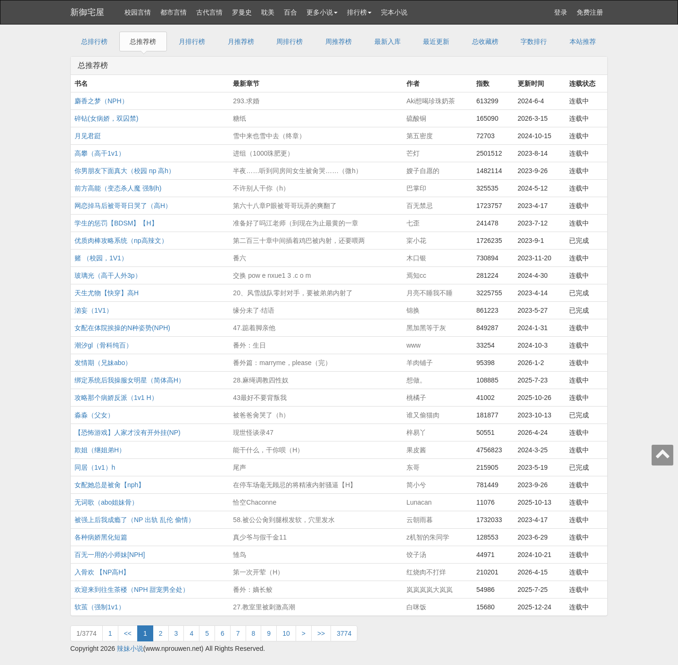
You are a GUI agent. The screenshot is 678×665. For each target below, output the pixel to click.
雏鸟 (239, 554)
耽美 (267, 12)
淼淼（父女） (94, 415)
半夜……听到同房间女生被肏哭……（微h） (297, 171)
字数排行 (534, 41)
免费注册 (590, 12)
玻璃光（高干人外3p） (107, 275)
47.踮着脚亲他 (254, 328)
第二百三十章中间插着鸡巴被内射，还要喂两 (299, 240)
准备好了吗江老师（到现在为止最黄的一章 (295, 223)
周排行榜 (289, 41)
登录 (560, 12)
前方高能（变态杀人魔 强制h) (117, 188)
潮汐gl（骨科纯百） (103, 345)
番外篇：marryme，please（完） (282, 362)
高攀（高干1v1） (99, 153)
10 (286, 633)
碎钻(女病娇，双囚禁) (106, 118)
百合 (290, 12)
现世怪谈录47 (253, 432)
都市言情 (173, 12)
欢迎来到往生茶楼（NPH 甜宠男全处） (131, 589)
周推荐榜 (338, 41)
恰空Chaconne (254, 502)
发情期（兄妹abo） (103, 362)
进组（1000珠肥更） (263, 153)
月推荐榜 (241, 41)
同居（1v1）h (94, 467)
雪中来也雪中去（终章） (269, 136)
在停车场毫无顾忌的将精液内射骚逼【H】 (294, 485)
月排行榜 (192, 41)
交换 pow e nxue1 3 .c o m (272, 275)
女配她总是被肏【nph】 (109, 485)
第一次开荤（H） (258, 572)
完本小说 (394, 12)
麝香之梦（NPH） (101, 101)
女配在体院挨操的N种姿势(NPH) (122, 328)
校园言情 (137, 12)
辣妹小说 (130, 648)
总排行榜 (94, 41)
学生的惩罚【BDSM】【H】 (116, 223)
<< (128, 633)
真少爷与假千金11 (260, 537)
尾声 (239, 467)
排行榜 (359, 12)
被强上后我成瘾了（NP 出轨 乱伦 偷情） (134, 520)
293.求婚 (246, 101)
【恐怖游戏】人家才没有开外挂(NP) (127, 432)
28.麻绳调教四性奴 (260, 380)
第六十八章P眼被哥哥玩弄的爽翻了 (284, 205)
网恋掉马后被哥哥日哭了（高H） (123, 205)
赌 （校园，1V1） (101, 258)
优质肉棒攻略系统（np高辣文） (121, 240)
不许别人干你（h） (261, 188)
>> (321, 633)
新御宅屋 (87, 12)
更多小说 (322, 12)
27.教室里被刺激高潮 (264, 607)
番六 (239, 258)
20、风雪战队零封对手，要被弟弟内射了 (293, 293)
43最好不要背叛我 (260, 397)
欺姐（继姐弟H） (99, 450)
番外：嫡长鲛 (253, 589)
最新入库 (387, 41)
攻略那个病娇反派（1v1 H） (116, 397)
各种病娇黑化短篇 (100, 537)
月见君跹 (87, 136)
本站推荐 (583, 41)
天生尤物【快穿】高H (106, 293)
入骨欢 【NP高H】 (102, 572)
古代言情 (209, 12)
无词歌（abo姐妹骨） (106, 502)
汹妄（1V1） (93, 310)
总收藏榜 (485, 41)
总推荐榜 (143, 41)
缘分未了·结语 (253, 310)
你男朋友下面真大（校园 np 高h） (124, 171)
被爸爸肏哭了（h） (261, 415)
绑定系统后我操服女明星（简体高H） (129, 380)
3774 (344, 633)
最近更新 (436, 41)
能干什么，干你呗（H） (268, 450)
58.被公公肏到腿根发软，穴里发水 (283, 520)
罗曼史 (242, 12)
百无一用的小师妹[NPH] (109, 554)
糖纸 (239, 118)
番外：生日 (249, 345)
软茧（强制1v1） (99, 607)
